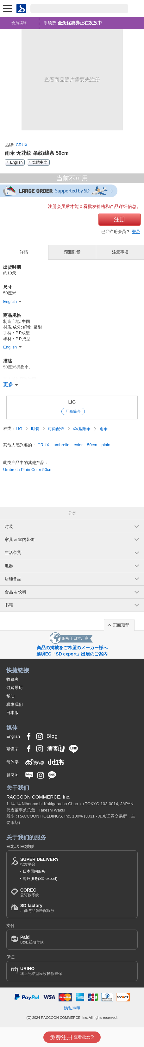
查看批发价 (72, 1037)
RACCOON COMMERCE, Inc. (38, 796)
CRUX (22, 144)
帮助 (10, 695)
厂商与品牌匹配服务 (37, 908)
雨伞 (103, 428)
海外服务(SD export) (40, 878)
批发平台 (39, 862)
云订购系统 (29, 892)
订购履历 (14, 687)
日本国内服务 (34, 871)
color (78, 444)
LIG (72, 401)
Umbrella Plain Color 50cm (28, 469)
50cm (92, 444)
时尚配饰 (57, 428)
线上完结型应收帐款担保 (41, 971)
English (16, 162)
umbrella (61, 444)
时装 (36, 428)
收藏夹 (12, 679)
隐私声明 (72, 1008)
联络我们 (14, 704)
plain (106, 444)
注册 (119, 219)
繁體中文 (39, 162)
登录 (136, 231)
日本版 (12, 712)
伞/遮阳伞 (82, 428)
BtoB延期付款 (32, 939)
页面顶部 (121, 625)
